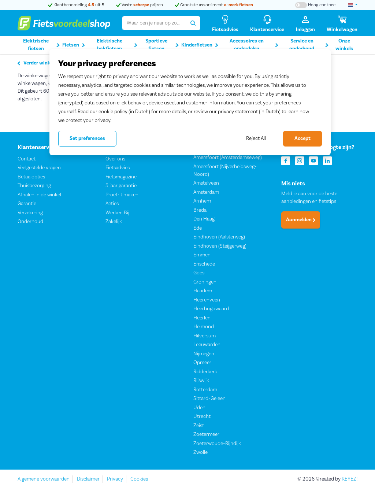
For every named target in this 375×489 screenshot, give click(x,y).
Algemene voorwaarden (44, 479)
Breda (200, 210)
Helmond (203, 327)
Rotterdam (205, 389)
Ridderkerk (205, 371)
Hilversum (204, 336)
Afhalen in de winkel (39, 195)
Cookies (139, 479)
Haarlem (202, 291)
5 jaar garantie (121, 186)
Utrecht (202, 417)
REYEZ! (349, 479)
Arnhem (202, 201)
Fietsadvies (117, 168)
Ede (197, 228)
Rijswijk (201, 381)
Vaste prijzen (139, 5)
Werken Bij (117, 213)
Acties (112, 204)
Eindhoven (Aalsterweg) (219, 237)
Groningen (204, 282)
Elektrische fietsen (41, 45)
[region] (190, 102)
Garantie (27, 204)
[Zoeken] (193, 23)
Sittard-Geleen (209, 399)
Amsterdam (206, 192)
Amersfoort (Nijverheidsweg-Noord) (225, 170)
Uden (199, 407)
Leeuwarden (206, 345)
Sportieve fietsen (162, 45)
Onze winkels (344, 45)
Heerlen (202, 318)
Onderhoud (30, 222)
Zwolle (200, 452)
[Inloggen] (305, 23)
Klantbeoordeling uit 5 (76, 5)
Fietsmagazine (121, 177)
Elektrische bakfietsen (117, 45)
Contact (27, 159)
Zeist (198, 425)
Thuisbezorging (34, 186)
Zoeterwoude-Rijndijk (217, 443)
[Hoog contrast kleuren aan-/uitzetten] (315, 5)
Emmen (202, 255)
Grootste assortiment (214, 5)
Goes (198, 273)
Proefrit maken (121, 195)
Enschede (204, 264)
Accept (302, 138)
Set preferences (87, 138)
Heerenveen (206, 300)
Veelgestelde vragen (39, 168)
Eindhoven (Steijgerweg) (219, 246)
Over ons (115, 159)
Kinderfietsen (199, 45)
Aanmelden (300, 220)
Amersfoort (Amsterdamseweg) (227, 158)
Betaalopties (31, 177)
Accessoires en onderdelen (254, 45)
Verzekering (30, 213)
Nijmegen (203, 354)
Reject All (256, 138)
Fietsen (73, 45)
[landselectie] (352, 5)
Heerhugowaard (211, 309)
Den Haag (204, 219)
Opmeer (202, 363)
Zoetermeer (206, 434)
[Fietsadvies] (225, 23)
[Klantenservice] (267, 23)
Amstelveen (206, 183)
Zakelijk (113, 222)
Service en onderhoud (308, 45)
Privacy (115, 479)
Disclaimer (88, 479)
